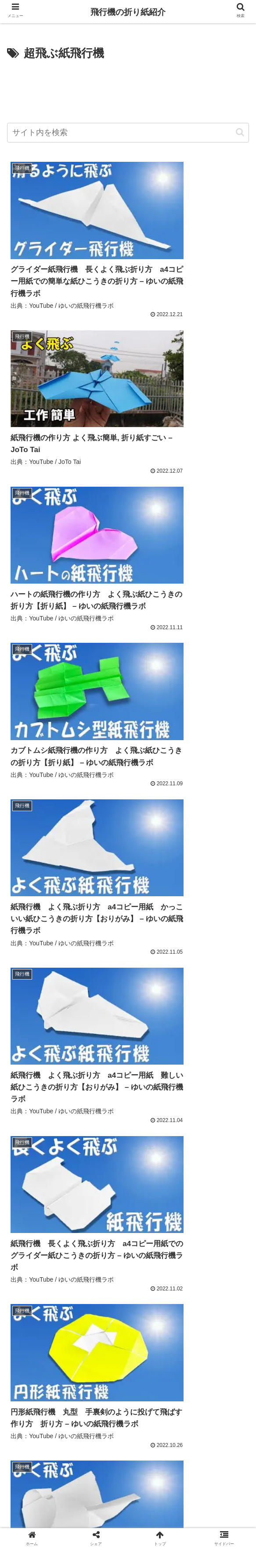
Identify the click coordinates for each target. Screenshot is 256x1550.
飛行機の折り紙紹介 (128, 12)
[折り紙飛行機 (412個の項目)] (80, 1285)
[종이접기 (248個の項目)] (162, 1344)
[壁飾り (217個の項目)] (232, 1359)
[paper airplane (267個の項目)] (131, 1315)
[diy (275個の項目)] (233, 1300)
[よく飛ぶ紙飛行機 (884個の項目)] (184, 1256)
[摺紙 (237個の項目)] (233, 1344)
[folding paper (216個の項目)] (128, 1374)
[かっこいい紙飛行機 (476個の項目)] (174, 1271)
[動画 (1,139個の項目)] (94, 1212)
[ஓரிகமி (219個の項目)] (197, 1359)
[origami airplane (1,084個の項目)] (218, 1241)
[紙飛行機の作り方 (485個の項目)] (109, 1271)
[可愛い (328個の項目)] (229, 1285)
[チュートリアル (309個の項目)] (100, 1300)
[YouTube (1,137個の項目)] (176, 1212)
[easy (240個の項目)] (200, 1344)
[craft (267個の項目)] (181, 1315)
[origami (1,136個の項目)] (28, 1241)
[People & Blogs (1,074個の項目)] (34, 1256)
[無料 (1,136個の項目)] (71, 1226)
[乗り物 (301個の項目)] (152, 1300)
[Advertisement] (128, 90)
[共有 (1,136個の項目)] (234, 1226)
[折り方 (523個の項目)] (25, 1271)
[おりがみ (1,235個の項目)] (226, 1197)
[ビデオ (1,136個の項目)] (69, 1241)
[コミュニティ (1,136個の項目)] (223, 1212)
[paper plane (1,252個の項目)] (177, 1197)
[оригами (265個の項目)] (225, 1315)
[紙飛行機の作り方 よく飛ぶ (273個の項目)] (53, 1315)
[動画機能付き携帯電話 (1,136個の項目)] (120, 1226)
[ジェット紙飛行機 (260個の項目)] (44, 1329)
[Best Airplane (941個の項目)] (87, 1256)
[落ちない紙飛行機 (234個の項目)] (37, 1359)
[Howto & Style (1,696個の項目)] (36, 1197)
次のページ (128, 1405)
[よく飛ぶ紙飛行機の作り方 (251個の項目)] (49, 1344)
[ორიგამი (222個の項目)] (123, 1359)
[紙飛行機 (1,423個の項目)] (87, 1197)
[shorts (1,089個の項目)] (167, 1241)
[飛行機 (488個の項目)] (60, 1271)
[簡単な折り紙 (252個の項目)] (217, 1329)
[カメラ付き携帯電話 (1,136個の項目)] (188, 1226)
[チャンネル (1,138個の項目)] (133, 1212)
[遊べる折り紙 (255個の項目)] (112, 1329)
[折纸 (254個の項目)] (165, 1329)
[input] (128, 133)
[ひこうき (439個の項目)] (228, 1271)
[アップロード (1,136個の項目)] (32, 1226)
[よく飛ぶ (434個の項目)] (29, 1285)
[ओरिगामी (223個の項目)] (85, 1359)
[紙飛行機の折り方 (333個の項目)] (176, 1285)
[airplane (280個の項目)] (194, 1300)
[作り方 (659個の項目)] (231, 1256)
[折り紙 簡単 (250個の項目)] (117, 1344)
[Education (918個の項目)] (132, 1256)
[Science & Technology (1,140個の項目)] (43, 1212)
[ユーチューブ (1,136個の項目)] (118, 1241)
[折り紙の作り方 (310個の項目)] (38, 1300)
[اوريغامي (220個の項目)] (161, 1359)
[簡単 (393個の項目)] (125, 1285)
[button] (240, 132)
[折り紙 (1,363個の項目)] (130, 1197)
